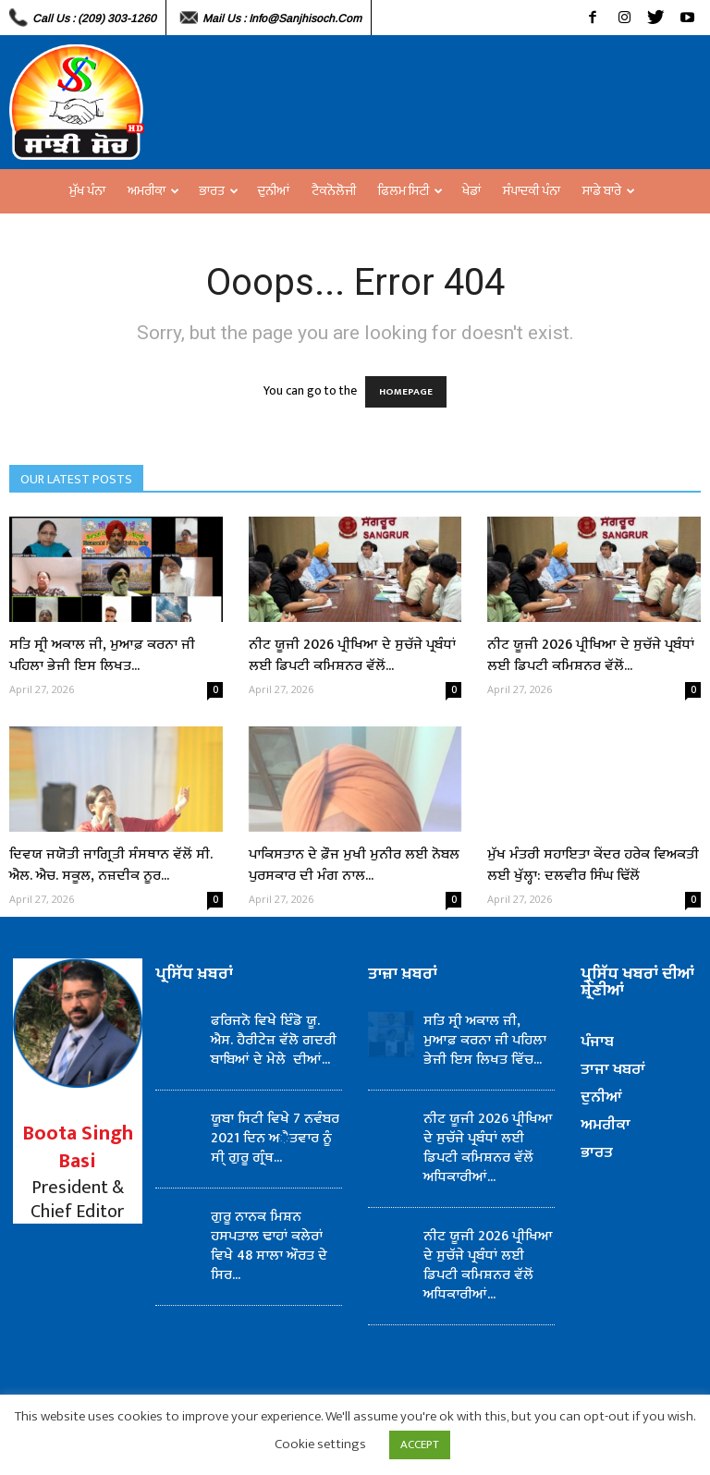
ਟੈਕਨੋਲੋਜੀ (334, 190)
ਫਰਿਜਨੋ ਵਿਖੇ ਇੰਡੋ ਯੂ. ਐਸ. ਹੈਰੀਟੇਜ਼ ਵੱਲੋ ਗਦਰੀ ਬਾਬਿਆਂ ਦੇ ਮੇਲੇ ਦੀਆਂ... (274, 1040)
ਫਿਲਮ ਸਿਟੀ (410, 190)
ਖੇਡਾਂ (471, 190)
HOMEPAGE (406, 392)
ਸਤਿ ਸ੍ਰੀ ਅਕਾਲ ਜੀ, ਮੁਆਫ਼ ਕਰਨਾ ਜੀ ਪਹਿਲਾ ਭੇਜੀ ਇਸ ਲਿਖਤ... (102, 655)
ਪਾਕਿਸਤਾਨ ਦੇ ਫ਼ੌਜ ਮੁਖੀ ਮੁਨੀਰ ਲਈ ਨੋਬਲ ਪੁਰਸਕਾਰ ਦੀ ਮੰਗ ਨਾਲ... (354, 865)
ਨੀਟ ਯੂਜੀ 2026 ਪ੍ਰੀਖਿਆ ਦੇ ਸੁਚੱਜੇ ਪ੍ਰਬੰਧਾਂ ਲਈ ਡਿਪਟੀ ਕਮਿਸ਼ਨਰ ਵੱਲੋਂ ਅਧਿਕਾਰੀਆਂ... (488, 1147)
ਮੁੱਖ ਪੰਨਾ (87, 190)
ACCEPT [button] (419, 1444)
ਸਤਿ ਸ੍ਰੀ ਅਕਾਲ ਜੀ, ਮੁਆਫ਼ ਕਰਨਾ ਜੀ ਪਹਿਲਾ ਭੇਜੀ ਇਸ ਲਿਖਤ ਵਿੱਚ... (484, 1040)
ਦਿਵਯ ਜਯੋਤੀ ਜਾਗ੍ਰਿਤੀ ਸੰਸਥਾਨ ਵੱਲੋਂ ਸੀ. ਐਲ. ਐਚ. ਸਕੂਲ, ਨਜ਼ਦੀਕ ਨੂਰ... (111, 865)
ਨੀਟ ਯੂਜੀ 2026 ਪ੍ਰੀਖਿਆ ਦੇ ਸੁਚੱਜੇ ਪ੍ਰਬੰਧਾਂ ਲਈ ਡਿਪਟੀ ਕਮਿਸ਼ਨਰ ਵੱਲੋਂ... (352, 655)
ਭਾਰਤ (219, 190)
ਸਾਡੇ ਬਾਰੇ (608, 190)
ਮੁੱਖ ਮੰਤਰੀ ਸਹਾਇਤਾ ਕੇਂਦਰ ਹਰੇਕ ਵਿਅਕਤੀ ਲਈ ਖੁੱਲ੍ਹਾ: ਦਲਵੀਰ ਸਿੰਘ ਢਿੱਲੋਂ (593, 865)
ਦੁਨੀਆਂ (273, 190)
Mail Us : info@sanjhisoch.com (281, 18)
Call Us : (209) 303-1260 (94, 18)
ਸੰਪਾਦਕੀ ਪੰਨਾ (531, 190)
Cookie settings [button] (320, 1444)
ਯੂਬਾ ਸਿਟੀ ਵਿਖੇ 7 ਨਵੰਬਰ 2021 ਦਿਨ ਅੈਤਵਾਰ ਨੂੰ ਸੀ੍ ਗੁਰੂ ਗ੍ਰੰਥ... (275, 1138)
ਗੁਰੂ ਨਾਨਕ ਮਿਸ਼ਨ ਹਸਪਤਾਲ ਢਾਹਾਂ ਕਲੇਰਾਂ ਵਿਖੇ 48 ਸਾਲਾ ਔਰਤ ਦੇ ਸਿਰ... (269, 1245)
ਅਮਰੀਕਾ (153, 190)
